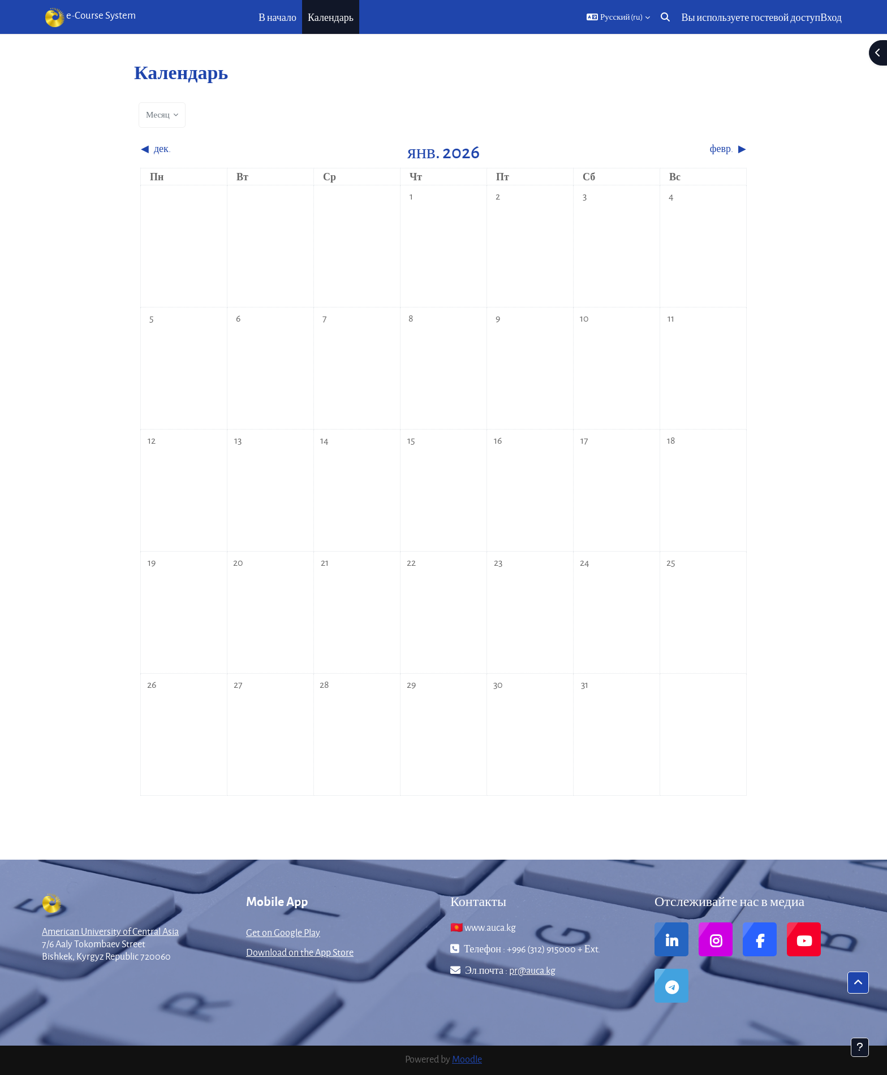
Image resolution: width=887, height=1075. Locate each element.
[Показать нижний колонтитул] (860, 1047)
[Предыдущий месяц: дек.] (216, 148)
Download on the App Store (300, 952)
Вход (831, 17)
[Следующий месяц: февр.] (671, 148)
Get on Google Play (283, 932)
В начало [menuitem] (277, 17)
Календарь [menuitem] (331, 17)
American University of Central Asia (110, 931)
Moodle (467, 1058)
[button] (618, 17)
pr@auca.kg (532, 970)
